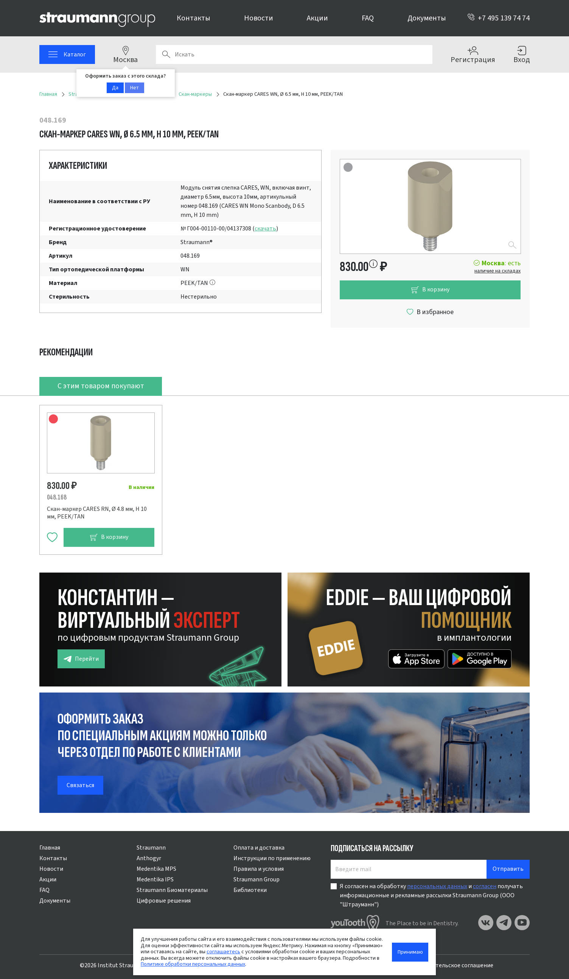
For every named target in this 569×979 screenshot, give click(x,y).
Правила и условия (258, 869)
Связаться (80, 785)
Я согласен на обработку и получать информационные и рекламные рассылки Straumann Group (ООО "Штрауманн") (431, 895)
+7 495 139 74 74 (498, 18)
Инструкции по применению (272, 858)
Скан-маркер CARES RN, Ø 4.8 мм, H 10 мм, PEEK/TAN (97, 513)
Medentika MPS (156, 869)
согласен (484, 886)
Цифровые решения (164, 901)
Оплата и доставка (258, 848)
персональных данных (437, 886)
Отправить (508, 869)
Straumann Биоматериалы (172, 890)
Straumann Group (256, 879)
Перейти (81, 659)
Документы (426, 18)
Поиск (166, 54)
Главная (49, 848)
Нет (134, 88)
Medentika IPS (155, 879)
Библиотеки (250, 890)
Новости (258, 18)
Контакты (193, 18)
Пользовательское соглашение (451, 965)
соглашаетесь (223, 952)
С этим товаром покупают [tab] (101, 386)
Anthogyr (149, 858)
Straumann (151, 848)
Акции (317, 18)
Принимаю (410, 952)
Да (115, 88)
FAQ (368, 18)
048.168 (57, 497)
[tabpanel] (284, 475)
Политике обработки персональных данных (193, 964)
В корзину (430, 289)
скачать (265, 228)
